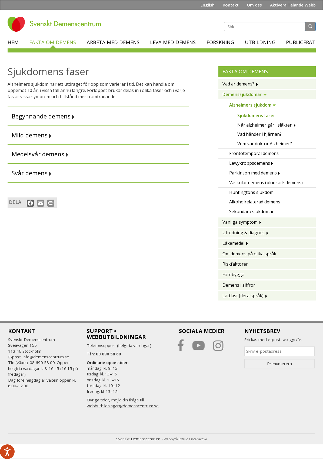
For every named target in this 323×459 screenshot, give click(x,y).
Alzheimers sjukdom (250, 105)
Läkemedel (233, 243)
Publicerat (300, 42)
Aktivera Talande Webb (293, 5)
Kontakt (231, 5)
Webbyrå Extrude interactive (185, 439)
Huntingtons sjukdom (251, 192)
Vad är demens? (238, 84)
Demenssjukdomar (242, 94)
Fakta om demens (52, 42)
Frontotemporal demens (254, 153)
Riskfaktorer (235, 264)
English (208, 5)
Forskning (220, 42)
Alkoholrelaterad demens (254, 202)
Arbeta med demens (113, 42)
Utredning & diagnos (243, 233)
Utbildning (260, 42)
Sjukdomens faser (256, 115)
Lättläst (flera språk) (243, 296)
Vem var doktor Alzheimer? (264, 144)
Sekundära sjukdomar (251, 211)
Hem (13, 42)
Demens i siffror (238, 285)
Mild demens (32, 135)
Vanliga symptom (240, 222)
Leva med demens (173, 42)
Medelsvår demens (40, 154)
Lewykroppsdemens (249, 163)
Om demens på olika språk (249, 254)
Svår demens (32, 173)
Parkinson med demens (253, 173)
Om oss (254, 5)
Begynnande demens (43, 116)
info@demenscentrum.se (46, 356)
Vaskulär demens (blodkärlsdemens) (266, 183)
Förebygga (233, 275)
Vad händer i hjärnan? (259, 134)
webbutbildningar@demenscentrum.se (123, 405)
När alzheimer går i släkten (264, 125)
